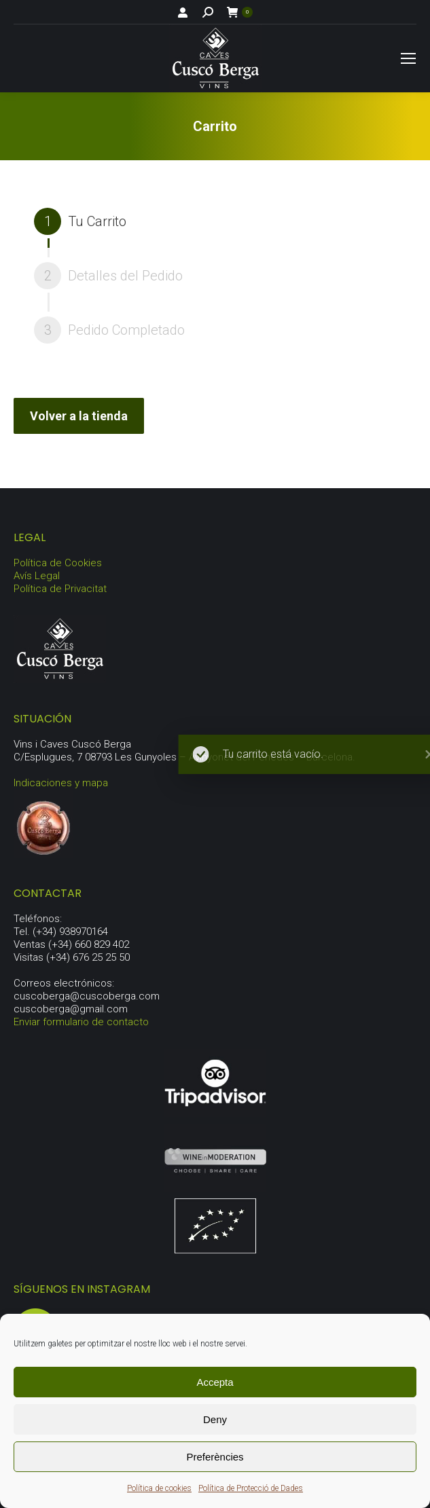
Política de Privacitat (60, 589)
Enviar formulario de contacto (81, 1022)
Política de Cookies (58, 563)
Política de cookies (159, 1488)
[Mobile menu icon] (408, 58)
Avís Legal (37, 576)
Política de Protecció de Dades (250, 1488)
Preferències (214, 1457)
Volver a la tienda (79, 416)
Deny (215, 1419)
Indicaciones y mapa (61, 783)
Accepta (214, 1382)
